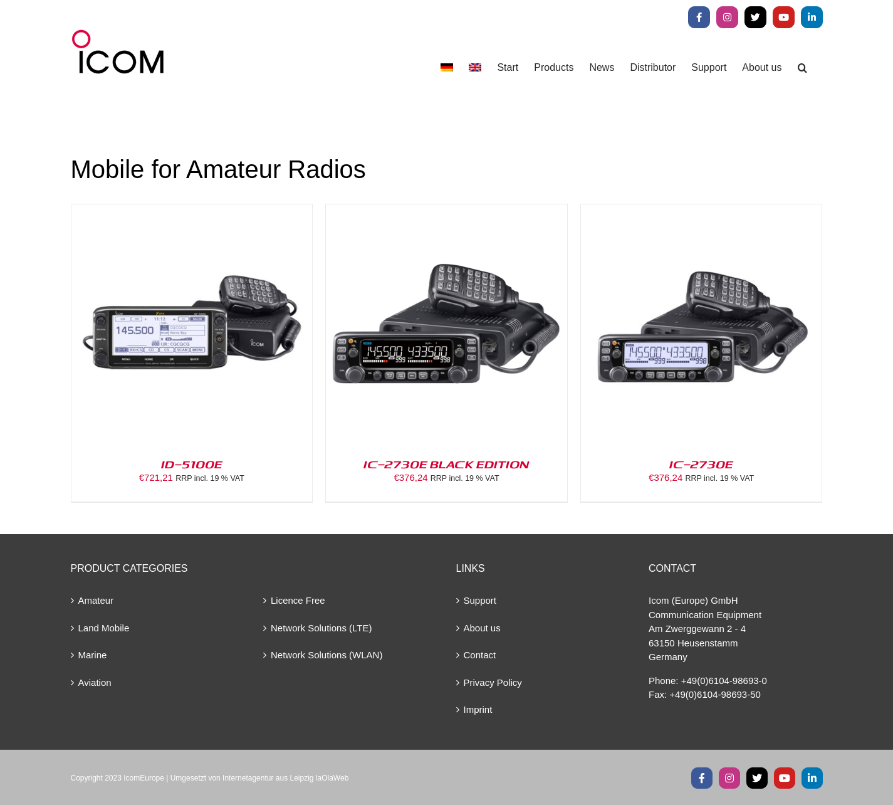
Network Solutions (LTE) (321, 628)
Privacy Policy (493, 682)
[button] (802, 67)
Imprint (478, 709)
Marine (92, 655)
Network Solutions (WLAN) (326, 655)
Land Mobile (104, 628)
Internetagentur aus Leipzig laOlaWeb (285, 778)
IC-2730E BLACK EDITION (446, 464)
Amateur (96, 600)
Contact (480, 655)
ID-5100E (191, 464)
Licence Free (298, 600)
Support (480, 600)
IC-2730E (701, 464)
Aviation (95, 682)
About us (482, 628)
